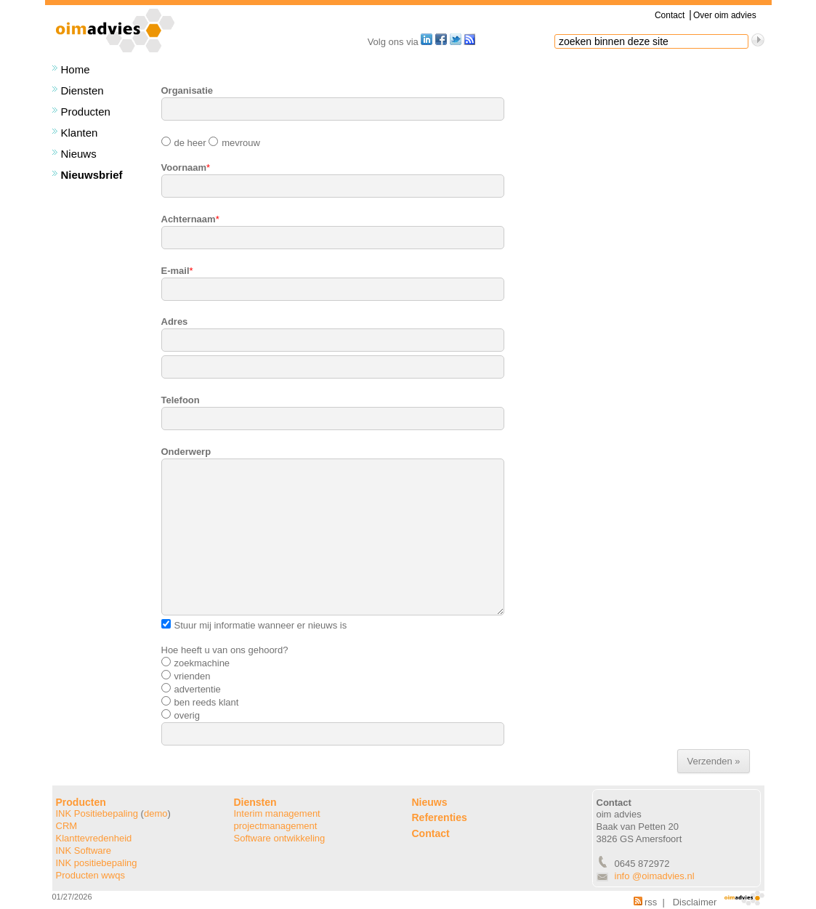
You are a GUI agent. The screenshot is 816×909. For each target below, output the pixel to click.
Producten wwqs (90, 875)
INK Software (84, 850)
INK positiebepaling (96, 862)
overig (180, 715)
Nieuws (79, 154)
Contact (669, 15)
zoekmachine (195, 663)
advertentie (191, 689)
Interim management (277, 813)
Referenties (439, 817)
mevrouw (233, 142)
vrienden (186, 676)
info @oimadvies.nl (655, 875)
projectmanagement (276, 825)
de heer (183, 142)
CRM (67, 825)
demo (156, 813)
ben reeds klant (200, 702)
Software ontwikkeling (280, 838)
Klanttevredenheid (94, 838)
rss (645, 902)
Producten (85, 111)
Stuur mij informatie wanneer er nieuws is (254, 625)
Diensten (82, 90)
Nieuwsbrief (92, 175)
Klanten (79, 132)
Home (75, 69)
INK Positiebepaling (97, 813)
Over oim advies (724, 15)
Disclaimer (695, 902)
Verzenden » (713, 761)
